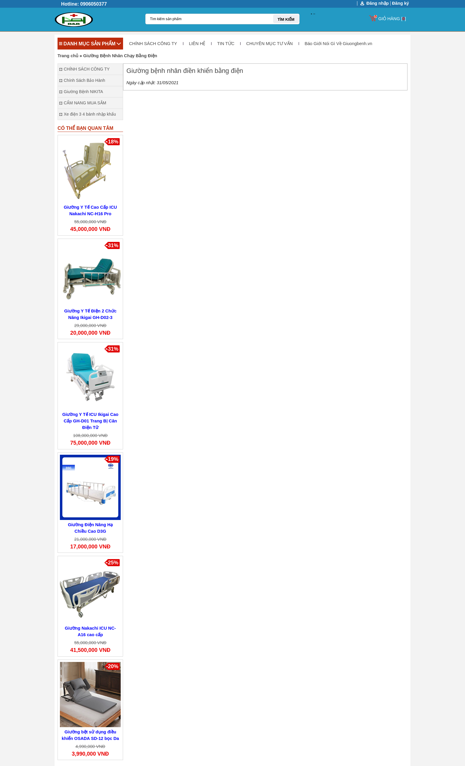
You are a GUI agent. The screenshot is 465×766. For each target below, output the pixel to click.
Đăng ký (400, 3)
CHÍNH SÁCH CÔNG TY (153, 43)
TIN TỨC (225, 43)
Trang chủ (68, 55)
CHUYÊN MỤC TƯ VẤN (269, 43)
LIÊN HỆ (197, 43)
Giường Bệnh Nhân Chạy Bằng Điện (120, 55)
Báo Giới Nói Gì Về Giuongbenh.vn (338, 43)
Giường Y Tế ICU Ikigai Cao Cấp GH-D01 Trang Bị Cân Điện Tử (90, 421)
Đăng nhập (377, 3)
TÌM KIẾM (286, 19)
